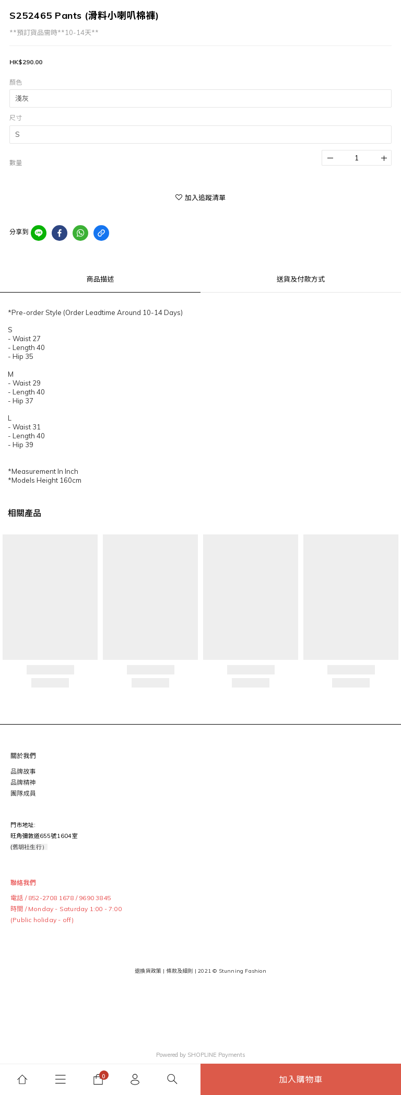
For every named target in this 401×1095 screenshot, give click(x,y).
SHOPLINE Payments (216, 1054)
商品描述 (100, 279)
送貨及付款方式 (301, 279)
